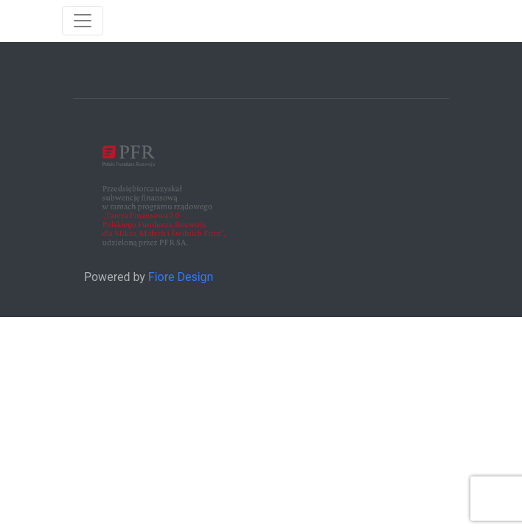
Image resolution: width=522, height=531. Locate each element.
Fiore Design (181, 277)
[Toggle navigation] (82, 20)
